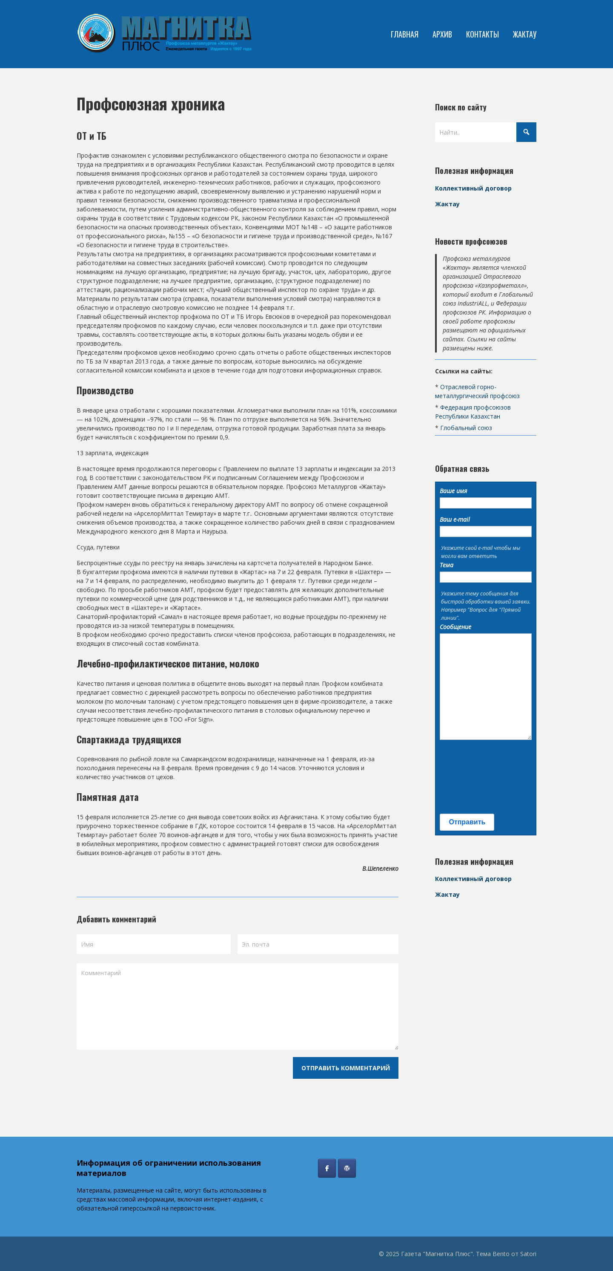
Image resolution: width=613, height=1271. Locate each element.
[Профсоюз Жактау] (347, 1168)
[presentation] (475, 777)
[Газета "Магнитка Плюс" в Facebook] (327, 1168)
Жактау (447, 204)
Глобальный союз (466, 428)
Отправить (467, 822)
